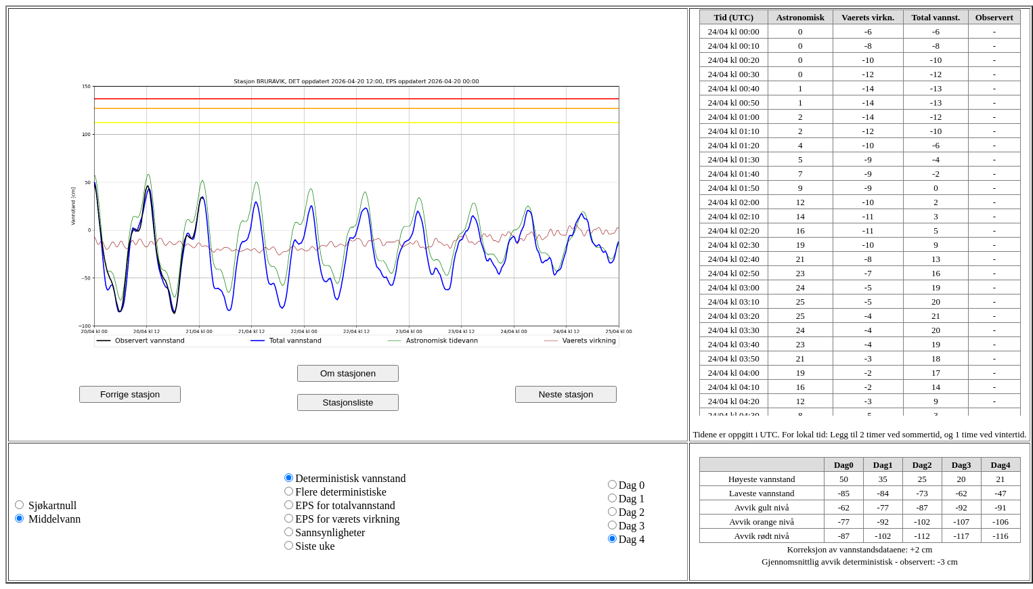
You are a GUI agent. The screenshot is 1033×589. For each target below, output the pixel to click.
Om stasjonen (348, 373)
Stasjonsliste (348, 402)
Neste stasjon (566, 394)
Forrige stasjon (130, 394)
